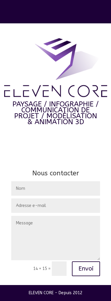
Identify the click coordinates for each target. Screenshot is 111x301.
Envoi (86, 268)
